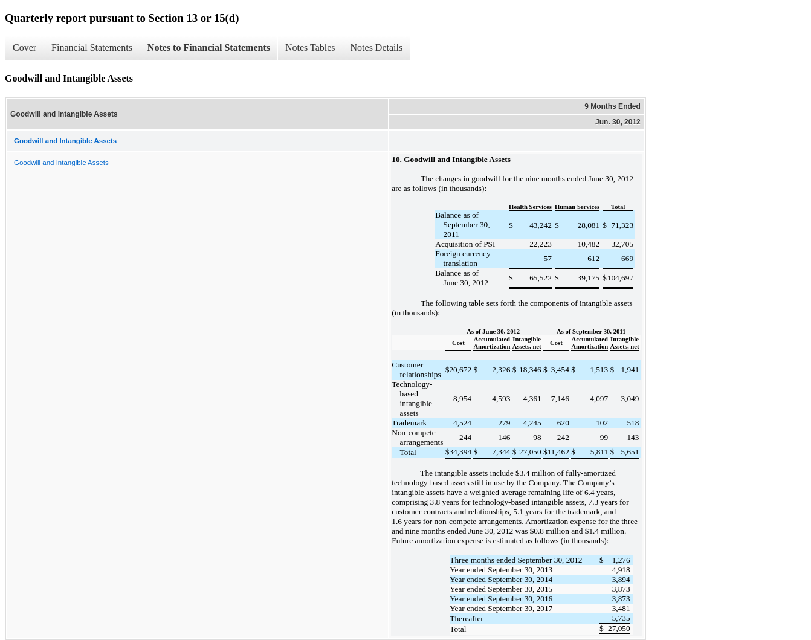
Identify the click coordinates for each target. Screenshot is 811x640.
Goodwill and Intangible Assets (61, 162)
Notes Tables (310, 47)
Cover (24, 47)
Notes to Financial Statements (208, 47)
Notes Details (377, 47)
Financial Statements (91, 47)
